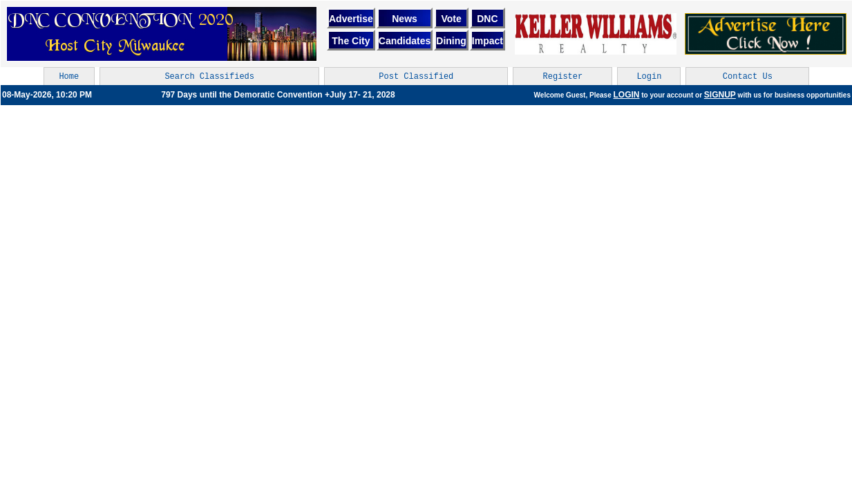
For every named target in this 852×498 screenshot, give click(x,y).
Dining (451, 40)
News (404, 18)
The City (351, 40)
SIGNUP (720, 95)
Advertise (351, 18)
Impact (487, 40)
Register (563, 77)
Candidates (404, 40)
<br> (595, 34)
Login (648, 77)
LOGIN (626, 95)
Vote (451, 18)
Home (69, 77)
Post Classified (416, 77)
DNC (487, 18)
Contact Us (748, 77)
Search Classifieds (209, 77)
